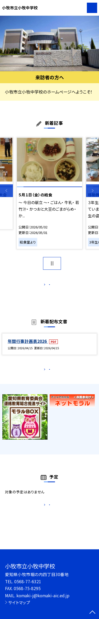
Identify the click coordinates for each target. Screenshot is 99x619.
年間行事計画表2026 (28, 347)
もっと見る (47, 286)
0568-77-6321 (27, 581)
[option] (49, 44)
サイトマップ (19, 602)
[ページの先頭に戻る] (92, 612)
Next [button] (92, 190)
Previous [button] (6, 190)
